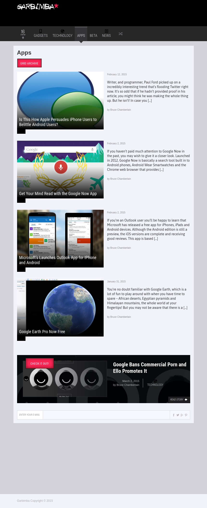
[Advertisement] (124, 9)
